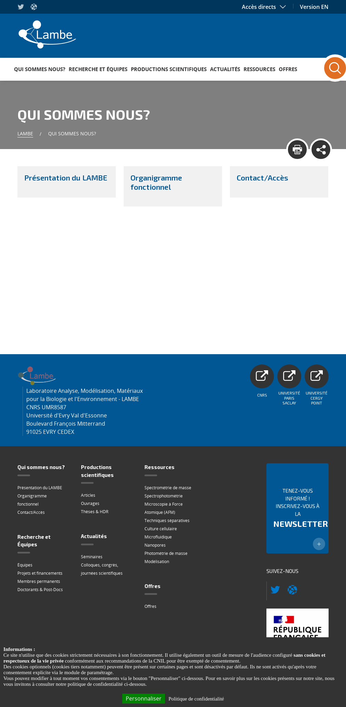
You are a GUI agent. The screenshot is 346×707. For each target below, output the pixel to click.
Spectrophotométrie (163, 496)
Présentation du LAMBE (39, 488)
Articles (88, 495)
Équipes (24, 565)
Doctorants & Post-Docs (40, 589)
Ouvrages (90, 503)
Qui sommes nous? (39, 69)
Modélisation (156, 561)
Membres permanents (38, 581)
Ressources (259, 69)
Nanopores (155, 545)
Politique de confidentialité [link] (196, 699)
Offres (288, 69)
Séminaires (91, 557)
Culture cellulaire (160, 529)
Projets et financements (40, 573)
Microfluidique (158, 537)
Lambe (25, 133)
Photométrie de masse (166, 553)
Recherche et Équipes (98, 69)
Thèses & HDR (94, 512)
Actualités (225, 69)
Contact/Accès (31, 512)
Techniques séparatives (167, 520)
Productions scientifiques (169, 69)
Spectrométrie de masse (167, 488)
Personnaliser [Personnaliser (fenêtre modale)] (144, 698)
